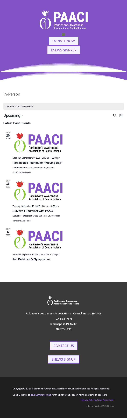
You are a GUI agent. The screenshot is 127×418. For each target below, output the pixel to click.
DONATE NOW (63, 41)
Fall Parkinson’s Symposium (31, 259)
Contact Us (63, 346)
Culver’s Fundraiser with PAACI (33, 211)
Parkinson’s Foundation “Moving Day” (37, 162)
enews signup (64, 359)
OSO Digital (107, 406)
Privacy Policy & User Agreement (97, 399)
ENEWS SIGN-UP (63, 50)
